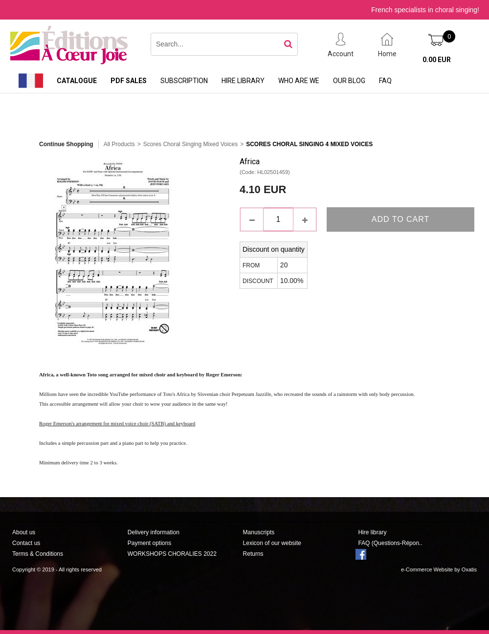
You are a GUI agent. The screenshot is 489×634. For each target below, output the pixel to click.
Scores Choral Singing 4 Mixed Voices (309, 144)
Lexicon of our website (272, 543)
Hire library (243, 81)
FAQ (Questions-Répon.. (390, 543)
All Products (119, 144)
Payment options (149, 543)
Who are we (298, 81)
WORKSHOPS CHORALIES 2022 (172, 553)
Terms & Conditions (37, 553)
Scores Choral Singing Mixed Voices (190, 144)
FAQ (385, 81)
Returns (253, 553)
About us (23, 532)
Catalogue (77, 81)
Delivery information (153, 532)
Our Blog (349, 81)
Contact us (26, 543)
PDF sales (129, 81)
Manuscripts (259, 532)
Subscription (184, 81)
